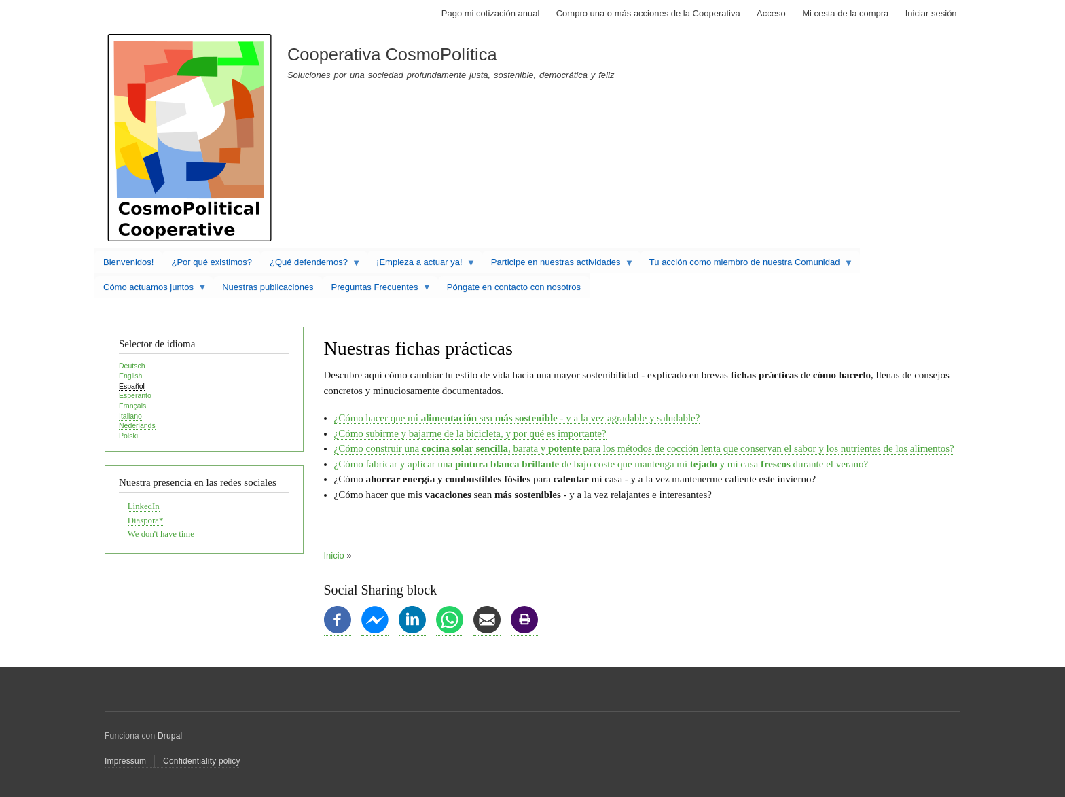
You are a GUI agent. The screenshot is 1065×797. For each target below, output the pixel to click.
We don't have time (161, 534)
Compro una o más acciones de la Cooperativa (648, 13)
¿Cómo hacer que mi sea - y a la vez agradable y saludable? (517, 417)
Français (132, 406)
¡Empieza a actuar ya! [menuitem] (421, 265)
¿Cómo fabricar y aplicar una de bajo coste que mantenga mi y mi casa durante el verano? (601, 464)
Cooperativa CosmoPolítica (392, 54)
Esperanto (135, 395)
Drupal (170, 736)
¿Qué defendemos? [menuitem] (311, 265)
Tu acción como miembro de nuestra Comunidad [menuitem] (746, 265)
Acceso (771, 13)
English (130, 376)
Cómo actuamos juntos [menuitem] (150, 290)
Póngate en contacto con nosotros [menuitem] (514, 287)
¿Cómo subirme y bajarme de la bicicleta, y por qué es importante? (470, 433)
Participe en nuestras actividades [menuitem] (558, 265)
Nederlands (137, 425)
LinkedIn (144, 506)
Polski (128, 435)
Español (132, 386)
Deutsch (132, 365)
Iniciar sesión (931, 13)
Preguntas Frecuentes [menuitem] (377, 290)
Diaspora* (146, 520)
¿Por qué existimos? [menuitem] (211, 262)
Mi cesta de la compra (845, 13)
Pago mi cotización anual (490, 13)
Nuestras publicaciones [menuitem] (267, 287)
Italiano (130, 416)
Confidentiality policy (201, 761)
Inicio (334, 555)
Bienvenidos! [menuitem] (128, 262)
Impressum (125, 761)
